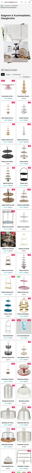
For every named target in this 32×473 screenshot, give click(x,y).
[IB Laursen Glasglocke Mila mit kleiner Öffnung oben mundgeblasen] (23, 413)
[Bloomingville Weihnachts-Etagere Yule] (23, 370)
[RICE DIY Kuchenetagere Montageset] (23, 326)
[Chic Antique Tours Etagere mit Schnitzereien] (23, 348)
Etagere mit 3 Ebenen (8, 248)
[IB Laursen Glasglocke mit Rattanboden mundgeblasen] (8, 435)
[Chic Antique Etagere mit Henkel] (23, 239)
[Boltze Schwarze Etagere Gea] (8, 348)
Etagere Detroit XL (8, 183)
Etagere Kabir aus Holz (8, 205)
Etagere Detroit (24, 161)
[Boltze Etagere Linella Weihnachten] (23, 195)
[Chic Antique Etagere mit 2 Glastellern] (23, 217)
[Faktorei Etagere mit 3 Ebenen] (8, 239)
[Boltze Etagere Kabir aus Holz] (8, 195)
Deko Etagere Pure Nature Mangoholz (12, 118)
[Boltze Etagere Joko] (23, 174)
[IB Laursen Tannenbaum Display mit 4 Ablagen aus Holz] (23, 87)
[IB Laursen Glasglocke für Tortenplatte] (8, 413)
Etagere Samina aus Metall (24, 292)
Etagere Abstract (23, 118)
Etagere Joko (23, 183)
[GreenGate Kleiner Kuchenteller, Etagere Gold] (23, 304)
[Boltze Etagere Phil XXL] (23, 261)
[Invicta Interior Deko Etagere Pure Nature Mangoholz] (8, 108)
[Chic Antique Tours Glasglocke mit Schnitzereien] (8, 457)
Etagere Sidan (8, 314)
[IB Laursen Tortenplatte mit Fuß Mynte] (8, 87)
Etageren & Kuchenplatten (8, 7)
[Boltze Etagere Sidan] (8, 304)
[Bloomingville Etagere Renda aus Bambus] (8, 282)
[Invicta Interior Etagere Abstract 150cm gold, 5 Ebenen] (8, 130)
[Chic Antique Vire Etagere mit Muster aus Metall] (8, 370)
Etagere (8, 74)
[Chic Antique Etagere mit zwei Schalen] (8, 261)
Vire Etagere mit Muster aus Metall (11, 379)
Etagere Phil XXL (24, 270)
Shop (1, 5)
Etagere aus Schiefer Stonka (9, 161)
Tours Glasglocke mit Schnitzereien (11, 466)
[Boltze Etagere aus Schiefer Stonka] (8, 152)
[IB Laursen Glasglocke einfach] (23, 391)
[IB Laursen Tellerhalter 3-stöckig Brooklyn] (23, 457)
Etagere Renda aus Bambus (9, 292)
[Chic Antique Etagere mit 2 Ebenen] (8, 217)
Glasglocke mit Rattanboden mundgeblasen (13, 444)
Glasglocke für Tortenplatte (9, 422)
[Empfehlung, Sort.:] (27, 76)
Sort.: (20, 76)
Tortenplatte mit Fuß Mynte (9, 96)
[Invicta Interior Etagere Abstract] (23, 108)
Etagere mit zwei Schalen (8, 270)
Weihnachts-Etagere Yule (24, 379)
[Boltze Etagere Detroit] (23, 152)
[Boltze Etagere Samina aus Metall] (23, 282)
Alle (3, 74)
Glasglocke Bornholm (8, 401)
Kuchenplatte (17, 74)
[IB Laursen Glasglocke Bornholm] (8, 391)
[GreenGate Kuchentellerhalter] (8, 326)
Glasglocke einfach (24, 401)
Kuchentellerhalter (8, 335)
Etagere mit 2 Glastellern (24, 226)
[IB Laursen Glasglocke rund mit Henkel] (23, 435)
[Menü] (1, 2)
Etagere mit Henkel (24, 248)
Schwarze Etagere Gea (8, 357)
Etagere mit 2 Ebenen (8, 226)
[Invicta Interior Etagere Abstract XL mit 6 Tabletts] (23, 130)
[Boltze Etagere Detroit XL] (8, 174)
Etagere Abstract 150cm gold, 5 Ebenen (12, 139)
